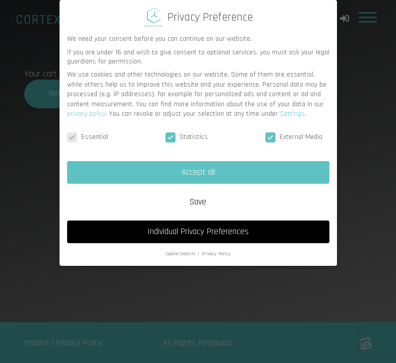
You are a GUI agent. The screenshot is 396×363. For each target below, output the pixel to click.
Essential (87, 136)
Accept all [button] (198, 172)
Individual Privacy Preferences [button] (198, 231)
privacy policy (86, 113)
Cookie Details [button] (181, 253)
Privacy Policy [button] (216, 253)
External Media (293, 136)
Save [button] (198, 201)
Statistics (186, 136)
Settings (292, 113)
